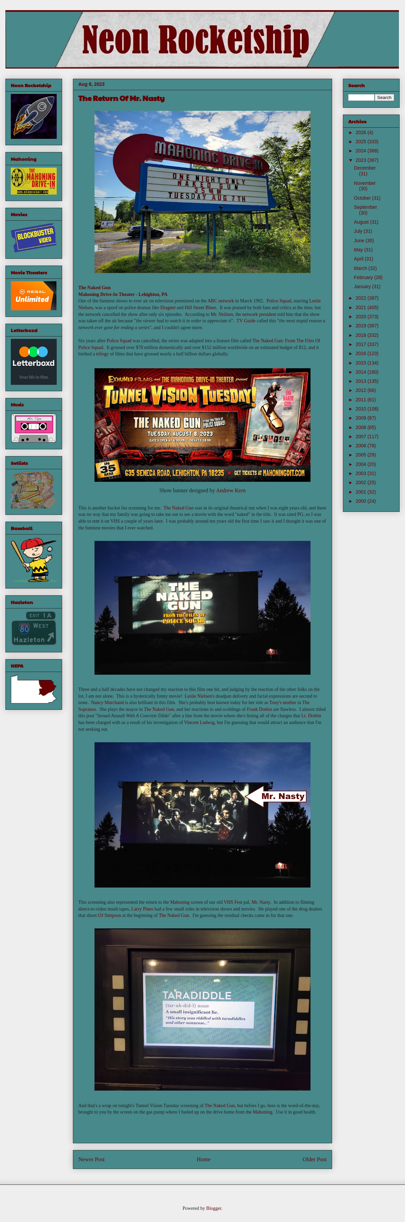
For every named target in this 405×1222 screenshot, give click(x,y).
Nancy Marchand (107, 702)
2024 (362, 150)
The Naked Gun (94, 287)
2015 (362, 363)
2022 (362, 298)
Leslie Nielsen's (199, 696)
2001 (362, 492)
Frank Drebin (259, 709)
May (359, 249)
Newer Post (91, 1159)
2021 (362, 307)
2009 (362, 418)
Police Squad (279, 300)
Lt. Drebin (311, 715)
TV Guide (246, 320)
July (359, 231)
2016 (362, 353)
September (365, 207)
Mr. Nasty (260, 902)
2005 (362, 454)
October (363, 198)
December (365, 168)
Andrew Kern (231, 490)
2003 (362, 473)
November (365, 183)
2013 (362, 381)
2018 (362, 335)
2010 (362, 409)
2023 (362, 160)
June (360, 240)
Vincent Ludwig (199, 722)
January (363, 286)
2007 (362, 436)
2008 (362, 427)
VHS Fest (233, 902)
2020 (362, 316)
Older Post (315, 1159)
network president (259, 314)
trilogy (102, 353)
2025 (362, 141)
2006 (362, 445)
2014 (362, 372)
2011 (362, 399)
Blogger (213, 1208)
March (361, 268)
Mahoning (180, 902)
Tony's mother (282, 702)
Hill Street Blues (200, 307)
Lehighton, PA (152, 294)
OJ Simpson (109, 915)
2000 (362, 501)
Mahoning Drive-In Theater (106, 294)
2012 (362, 390)
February (364, 277)
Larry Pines (142, 909)
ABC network (221, 300)
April (359, 258)
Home (204, 1159)
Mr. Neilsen (222, 314)
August (362, 222)
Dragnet (168, 307)
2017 (362, 344)
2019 (362, 325)
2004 (362, 464)
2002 (362, 482)
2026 (362, 132)
